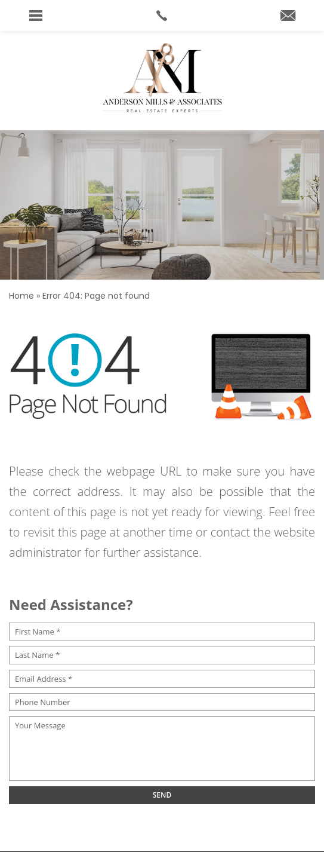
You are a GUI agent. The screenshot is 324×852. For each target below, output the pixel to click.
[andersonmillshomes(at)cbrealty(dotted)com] (287, 16)
